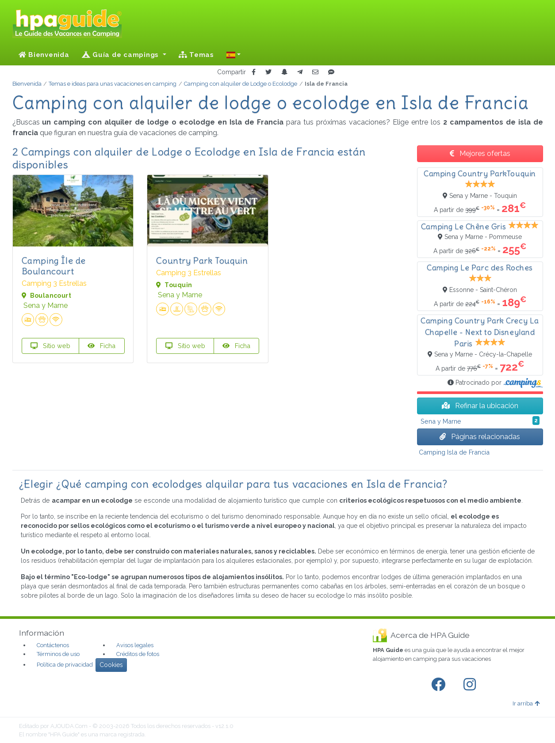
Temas (196, 55)
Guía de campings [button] (121, 55)
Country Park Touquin (202, 260)
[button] (233, 54)
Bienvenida (44, 55)
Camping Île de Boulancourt (54, 266)
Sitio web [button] (50, 345)
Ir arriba (526, 703)
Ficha (101, 345)
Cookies (111, 664)
